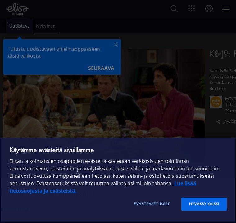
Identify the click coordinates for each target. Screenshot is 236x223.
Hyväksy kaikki (204, 204)
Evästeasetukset (152, 204)
